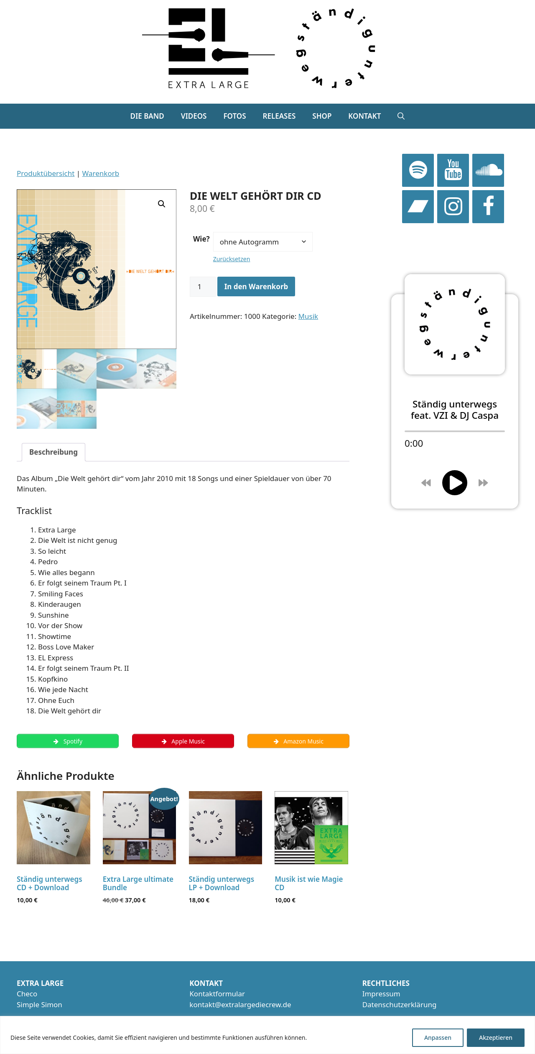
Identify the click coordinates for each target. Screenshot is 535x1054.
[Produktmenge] (203, 287)
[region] (267, 1035)
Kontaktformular (217, 995)
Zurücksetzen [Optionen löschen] (231, 259)
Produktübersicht (45, 173)
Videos (194, 116)
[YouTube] (453, 170)
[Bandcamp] (418, 206)
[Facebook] (488, 206)
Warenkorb (101, 173)
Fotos (234, 116)
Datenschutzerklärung (399, 1006)
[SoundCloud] (488, 170)
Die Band (147, 116)
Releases (279, 116)
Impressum (381, 995)
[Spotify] (418, 170)
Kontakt (364, 116)
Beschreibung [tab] (53, 452)
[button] (401, 116)
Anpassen (437, 1037)
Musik (308, 316)
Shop (321, 116)
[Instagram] (453, 206)
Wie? (201, 239)
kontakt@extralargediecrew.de (240, 1006)
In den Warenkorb (256, 286)
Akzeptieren (495, 1037)
